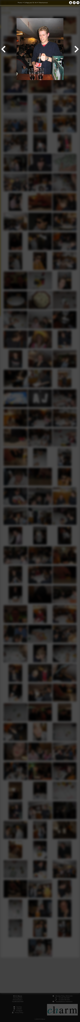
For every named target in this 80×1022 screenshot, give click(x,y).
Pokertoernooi (43, 3)
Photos (20, 3)
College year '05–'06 (30, 3)
